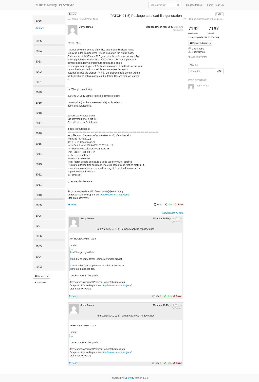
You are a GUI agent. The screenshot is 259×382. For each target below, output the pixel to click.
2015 (39, 143)
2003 (39, 267)
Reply (72, 204)
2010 (39, 195)
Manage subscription (200, 43)
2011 (39, 184)
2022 (39, 71)
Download (40, 283)
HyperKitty (128, 378)
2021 (39, 82)
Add (219, 71)
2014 (39, 154)
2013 (39, 164)
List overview (42, 276)
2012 (39, 174)
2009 (39, 205)
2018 (39, 112)
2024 (39, 51)
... (72, 248)
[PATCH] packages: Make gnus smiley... (203, 19)
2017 (39, 123)
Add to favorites (197, 57)
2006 (39, 236)
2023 (39, 61)
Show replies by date (172, 213)
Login (210, 5)
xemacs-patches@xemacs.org (204, 37)
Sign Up (219, 5)
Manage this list (194, 5)
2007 (39, 225)
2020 (39, 92)
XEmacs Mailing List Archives (54, 5)
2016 (39, 133)
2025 (39, 41)
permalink (178, 30)
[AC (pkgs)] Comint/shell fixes (83, 19)
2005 (39, 246)
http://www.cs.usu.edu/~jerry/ (115, 194)
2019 (39, 102)
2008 (39, 215)
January (40, 28)
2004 (39, 256)
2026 (39, 20)
